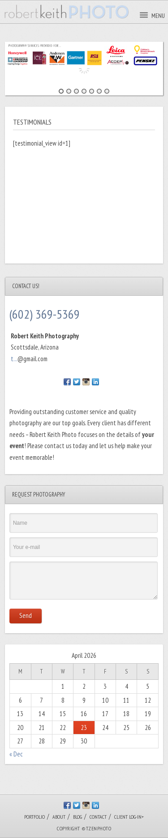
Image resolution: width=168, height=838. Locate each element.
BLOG (77, 816)
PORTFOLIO (34, 816)
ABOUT (58, 816)
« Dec (16, 754)
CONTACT (98, 816)
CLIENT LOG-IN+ (129, 816)
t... (14, 358)
